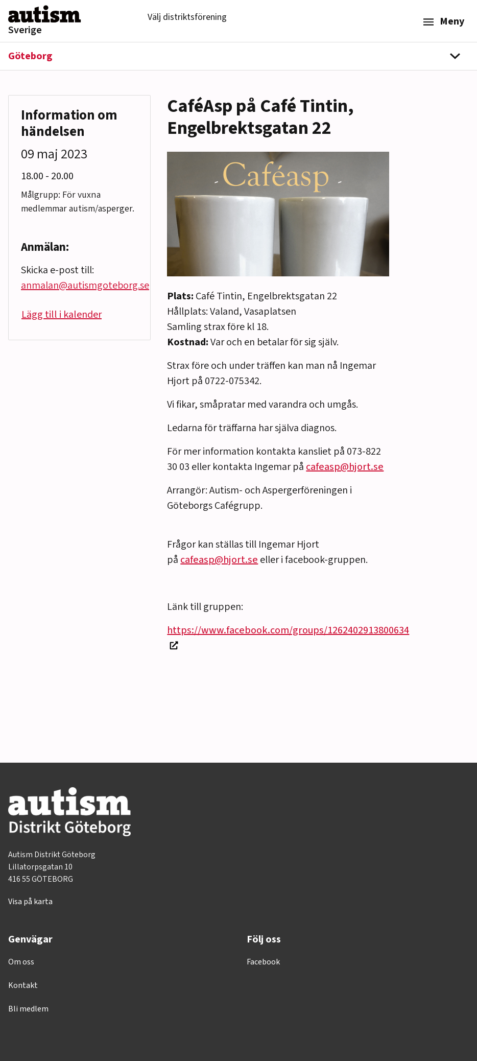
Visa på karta (30, 901)
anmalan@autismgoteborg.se (85, 285)
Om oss (21, 962)
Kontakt (23, 985)
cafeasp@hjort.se (345, 467)
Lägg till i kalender (61, 315)
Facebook (263, 962)
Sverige (25, 30)
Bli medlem (28, 1009)
